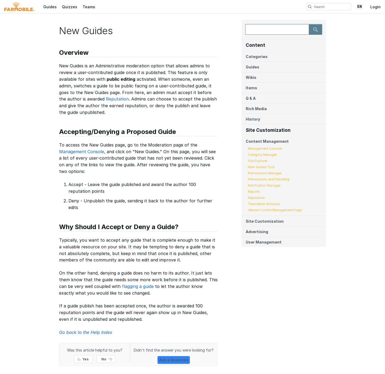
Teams (89, 7)
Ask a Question (173, 360)
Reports (254, 192)
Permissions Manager (265, 173)
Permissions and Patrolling (268, 179)
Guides (50, 7)
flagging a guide (138, 286)
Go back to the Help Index (85, 332)
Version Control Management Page (275, 210)
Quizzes (69, 7)
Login (375, 7)
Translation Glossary (264, 204)
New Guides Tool (261, 167)
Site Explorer (257, 161)
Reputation (256, 198)
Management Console (265, 148)
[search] (310, 7)
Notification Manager (264, 185)
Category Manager (262, 155)
